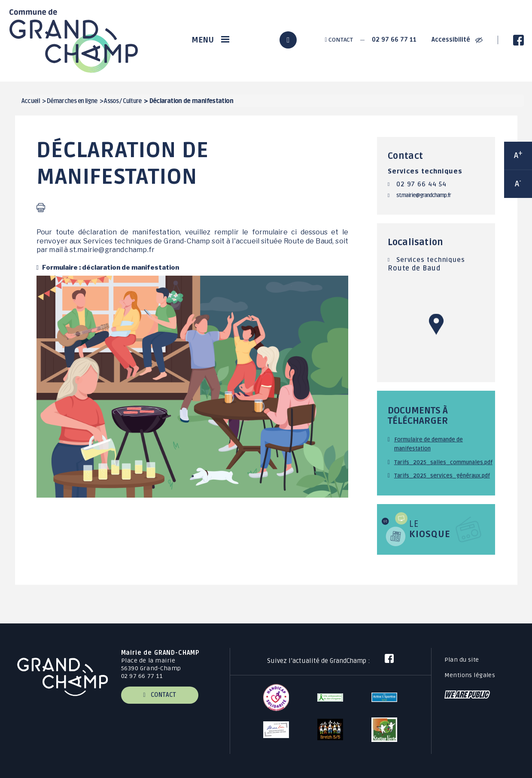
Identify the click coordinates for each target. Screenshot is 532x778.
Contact (339, 39)
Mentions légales (470, 675)
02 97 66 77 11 (394, 39)
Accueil (30, 101)
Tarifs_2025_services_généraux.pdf (442, 475)
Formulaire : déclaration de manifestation (110, 267)
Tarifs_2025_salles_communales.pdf (443, 462)
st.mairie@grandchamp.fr (423, 195)
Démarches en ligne (72, 101)
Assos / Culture (123, 101)
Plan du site (461, 659)
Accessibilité (457, 39)
